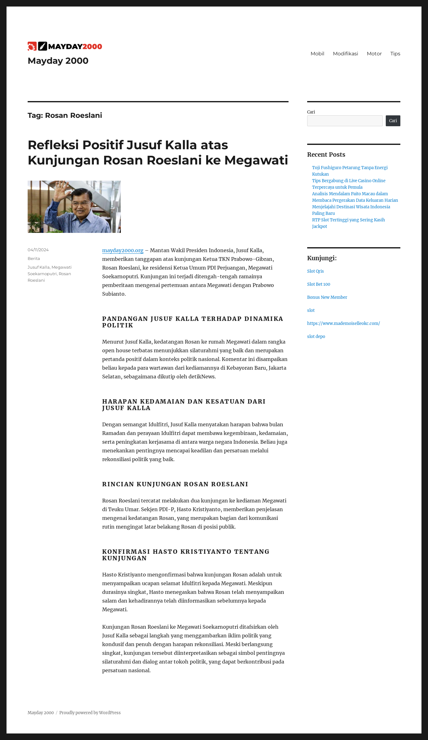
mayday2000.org (122, 250)
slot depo (316, 336)
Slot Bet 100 (318, 284)
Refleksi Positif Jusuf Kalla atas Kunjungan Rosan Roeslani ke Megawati (158, 152)
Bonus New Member (327, 297)
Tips (395, 54)
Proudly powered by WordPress (90, 712)
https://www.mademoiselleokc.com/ (343, 323)
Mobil (317, 54)
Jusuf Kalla (39, 267)
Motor (374, 54)
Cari (311, 112)
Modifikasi (345, 54)
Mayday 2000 (58, 60)
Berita (34, 258)
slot (311, 310)
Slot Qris (315, 271)
